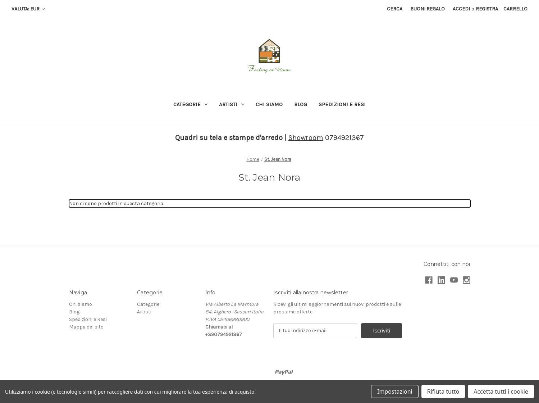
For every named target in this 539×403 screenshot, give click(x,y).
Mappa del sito (86, 327)
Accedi (461, 9)
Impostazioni (394, 391)
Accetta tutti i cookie (501, 391)
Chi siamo (269, 104)
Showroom (305, 137)
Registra (487, 9)
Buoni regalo (427, 9)
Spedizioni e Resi (342, 104)
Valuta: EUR (28, 9)
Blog (300, 104)
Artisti (231, 104)
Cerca (394, 9)
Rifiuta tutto (443, 391)
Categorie (190, 104)
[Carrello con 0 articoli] (515, 9)
